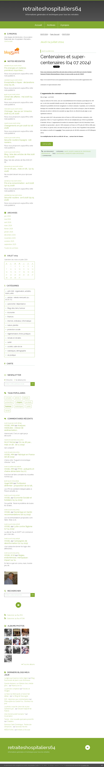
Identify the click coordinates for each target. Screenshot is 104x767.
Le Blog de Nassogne (20, 696)
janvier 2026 (8, 232)
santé (9, 342)
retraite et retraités (14, 338)
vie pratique (11, 355)
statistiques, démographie (16, 351)
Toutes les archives (11, 248)
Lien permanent (47, 151)
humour (8, 406)
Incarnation (8, 716)
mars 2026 (8, 225)
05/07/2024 (66, 34)
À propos (64, 25)
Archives (51, 25)
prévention (9, 402)
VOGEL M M (9, 555)
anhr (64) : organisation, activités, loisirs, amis (18, 292)
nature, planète (12, 325)
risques (19, 402)
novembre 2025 (10, 238)
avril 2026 (7, 222)
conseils (8, 398)
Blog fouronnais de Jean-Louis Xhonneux (19, 679)
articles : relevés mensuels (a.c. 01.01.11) (17, 298)
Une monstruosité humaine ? (14, 714)
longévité (68, 153)
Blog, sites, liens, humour (16, 308)
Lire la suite (8, 41)
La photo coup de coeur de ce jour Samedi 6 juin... (16, 707)
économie (11, 312)
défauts (26, 398)
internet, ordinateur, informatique (19, 321)
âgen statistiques (78, 153)
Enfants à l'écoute (23, 730)
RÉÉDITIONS (9, 730)
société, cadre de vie (14, 346)
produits (29, 402)
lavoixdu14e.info (21, 726)
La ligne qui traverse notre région (16, 678)
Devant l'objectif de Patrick (17, 710)
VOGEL (7, 498)
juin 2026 (7, 216)
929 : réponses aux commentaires (16, 699)
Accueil (38, 25)
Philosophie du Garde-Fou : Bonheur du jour (18, 702)
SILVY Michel (9, 442)
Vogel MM (8, 483)
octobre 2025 (9, 241)
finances (10, 316)
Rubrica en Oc (17, 685)
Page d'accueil (54, 34)
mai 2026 (7, 219)
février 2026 (8, 229)
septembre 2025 (10, 244)
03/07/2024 (44, 34)
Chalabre (10, 721)
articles (17, 398)
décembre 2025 (10, 235)
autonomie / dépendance (16, 304)
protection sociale (13, 329)
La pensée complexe (11, 689)
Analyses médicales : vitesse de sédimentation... (14, 427)
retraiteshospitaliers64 (52, 8)
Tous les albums (29, 664)
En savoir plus (85, 765)
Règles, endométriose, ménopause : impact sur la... (16, 557)
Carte (10, 363)
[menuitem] (38, 24)
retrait (7, 411)
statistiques (19, 406)
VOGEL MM (9, 425)
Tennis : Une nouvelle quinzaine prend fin (19, 719)
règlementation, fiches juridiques (19, 334)
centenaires (60, 153)
